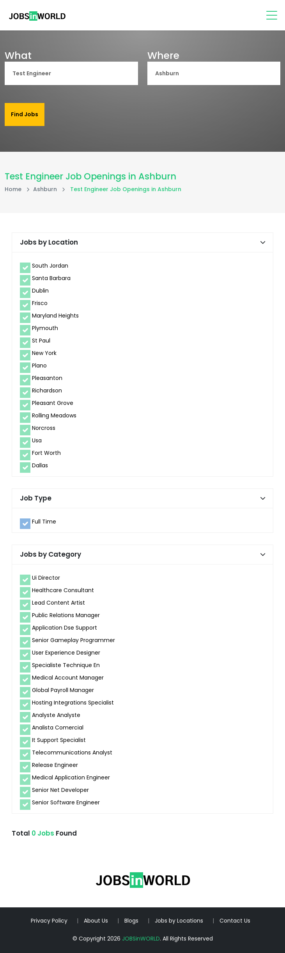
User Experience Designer (66, 653)
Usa (37, 440)
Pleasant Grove (52, 403)
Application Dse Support (64, 628)
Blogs (131, 921)
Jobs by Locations (179, 921)
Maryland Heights (55, 315)
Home (13, 189)
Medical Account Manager (68, 677)
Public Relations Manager (66, 615)
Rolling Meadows (54, 415)
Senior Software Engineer (66, 802)
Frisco (40, 303)
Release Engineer (55, 765)
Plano (39, 365)
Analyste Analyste (56, 715)
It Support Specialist (59, 740)
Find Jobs (24, 114)
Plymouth (45, 328)
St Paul (41, 340)
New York (44, 353)
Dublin (40, 291)
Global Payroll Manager (63, 690)
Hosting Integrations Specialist (73, 702)
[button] (262, 242)
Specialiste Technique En (66, 665)
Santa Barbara (51, 278)
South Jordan (50, 266)
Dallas (40, 465)
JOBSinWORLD (141, 938)
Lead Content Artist (58, 603)
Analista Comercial (57, 727)
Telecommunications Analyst (72, 752)
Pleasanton (47, 378)
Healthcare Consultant (63, 590)
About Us (96, 921)
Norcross (43, 428)
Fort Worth (46, 453)
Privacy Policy (49, 921)
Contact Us (235, 921)
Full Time (44, 521)
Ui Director (46, 578)
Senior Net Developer (60, 790)
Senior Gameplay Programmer (73, 640)
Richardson (47, 390)
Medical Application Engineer (71, 777)
